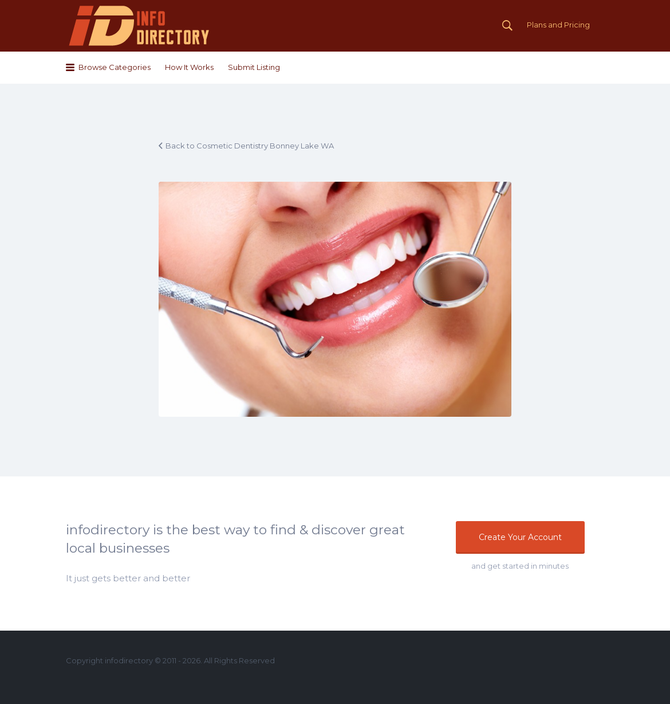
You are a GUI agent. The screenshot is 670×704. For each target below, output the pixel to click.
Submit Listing (254, 67)
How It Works (189, 67)
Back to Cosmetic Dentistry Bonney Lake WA (249, 145)
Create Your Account (520, 537)
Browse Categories (114, 67)
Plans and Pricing (558, 24)
